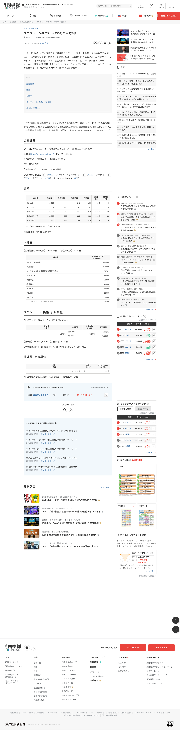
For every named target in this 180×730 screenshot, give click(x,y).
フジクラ (128, 422)
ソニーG (128, 347)
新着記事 (13, 22)
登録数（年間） (143, 409)
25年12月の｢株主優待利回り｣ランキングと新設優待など (51, 430)
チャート (151, 6)
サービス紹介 (26, 712)
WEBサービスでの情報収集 (58, 712)
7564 (27, 178)
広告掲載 (39, 712)
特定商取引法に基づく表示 (119, 712)
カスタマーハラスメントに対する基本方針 (153, 712)
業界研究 (101, 15)
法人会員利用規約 (110, 715)
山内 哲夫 (44, 43)
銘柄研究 (56, 15)
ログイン (171, 6)
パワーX (128, 341)
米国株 (123, 16)
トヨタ (127, 335)
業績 (28, 90)
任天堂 (127, 353)
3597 (50, 175)
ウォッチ (161, 6)
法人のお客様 (163, 648)
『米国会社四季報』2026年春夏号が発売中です (44, 5)
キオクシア (129, 329)
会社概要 (30, 84)
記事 (34, 15)
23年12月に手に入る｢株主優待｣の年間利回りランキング (51, 448)
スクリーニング (79, 15)
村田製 (127, 434)
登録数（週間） (125, 409)
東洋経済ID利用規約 (71, 715)
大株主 (29, 96)
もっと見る (105, 487)
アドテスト (129, 440)
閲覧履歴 (141, 6)
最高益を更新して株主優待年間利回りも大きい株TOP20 (51, 457)
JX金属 (127, 446)
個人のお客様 (136, 648)
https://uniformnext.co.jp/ (42, 154)
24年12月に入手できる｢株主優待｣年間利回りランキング (51, 439)
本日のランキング (48, 434)
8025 (90, 175)
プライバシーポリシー (83, 712)
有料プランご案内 (168, 16)
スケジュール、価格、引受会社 (38, 102)
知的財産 (100, 712)
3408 (76, 178)
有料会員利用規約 (91, 715)
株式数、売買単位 (33, 108)
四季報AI (146, 16)
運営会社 (13, 712)
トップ (11, 16)
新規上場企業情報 (26, 22)
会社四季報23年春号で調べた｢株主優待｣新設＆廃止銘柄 (51, 466)
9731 (47, 178)
